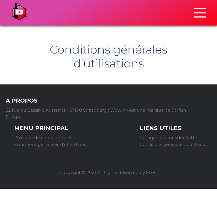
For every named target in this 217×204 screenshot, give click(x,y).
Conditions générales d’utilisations (50, 144)
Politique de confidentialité (43, 137)
